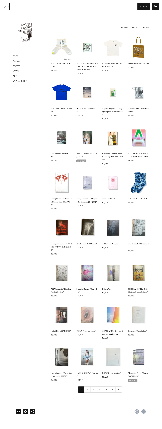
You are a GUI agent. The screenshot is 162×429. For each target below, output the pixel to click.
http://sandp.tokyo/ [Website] (143, 411)
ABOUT (135, 27)
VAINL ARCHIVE (20, 81)
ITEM (146, 27)
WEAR (16, 71)
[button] (143, 6)
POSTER (16, 66)
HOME (124, 27)
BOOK (16, 56)
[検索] (6, 6)
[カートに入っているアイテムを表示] (155, 6)
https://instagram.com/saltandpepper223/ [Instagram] (137, 411)
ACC (15, 76)
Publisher (16, 61)
